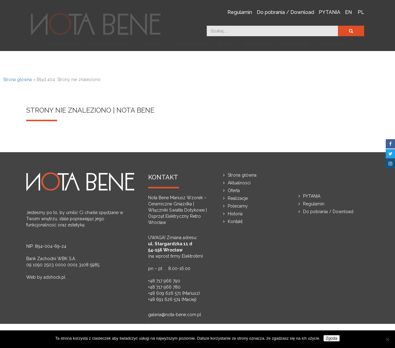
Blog (226, 59)
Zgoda (331, 338)
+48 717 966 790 (164, 280)
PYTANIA (329, 12)
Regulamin (239, 12)
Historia (256, 59)
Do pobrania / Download (285, 12)
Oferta (152, 59)
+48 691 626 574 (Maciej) (172, 299)
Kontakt (333, 59)
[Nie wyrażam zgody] (387, 339)
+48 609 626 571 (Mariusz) (174, 293)
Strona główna (17, 79)
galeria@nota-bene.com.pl (174, 314)
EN (348, 12)
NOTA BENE (65, 59)
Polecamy (294, 59)
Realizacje (192, 59)
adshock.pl (54, 277)
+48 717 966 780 (164, 287)
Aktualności (110, 59)
